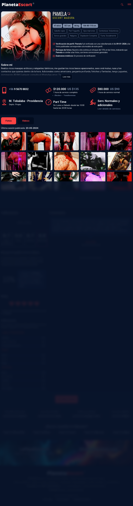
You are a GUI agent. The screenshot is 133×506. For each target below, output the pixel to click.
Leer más (66, 76)
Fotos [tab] (9, 120)
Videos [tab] (25, 120)
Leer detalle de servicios (109, 108)
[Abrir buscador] (122, 4)
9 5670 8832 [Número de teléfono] (18, 89)
